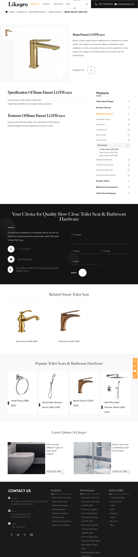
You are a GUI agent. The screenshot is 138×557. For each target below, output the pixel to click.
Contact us (84, 70)
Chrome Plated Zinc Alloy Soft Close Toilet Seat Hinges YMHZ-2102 (90, 532)
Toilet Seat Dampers (106, 193)
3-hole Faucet (101, 140)
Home (11, 12)
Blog (112, 514)
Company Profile (117, 487)
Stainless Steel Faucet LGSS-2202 (90, 544)
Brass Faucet (102, 145)
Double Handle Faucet (104, 165)
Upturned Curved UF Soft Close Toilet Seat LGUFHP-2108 (90, 491)
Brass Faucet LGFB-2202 (108, 152)
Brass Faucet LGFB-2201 (109, 149)
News (68, 4)
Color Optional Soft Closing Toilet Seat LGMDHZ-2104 (89, 518)
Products (34, 4)
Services (114, 510)
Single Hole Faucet (103, 119)
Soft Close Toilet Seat (61, 487)
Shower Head (102, 181)
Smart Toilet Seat (59, 491)
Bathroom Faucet (104, 114)
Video (112, 495)
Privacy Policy (115, 554)
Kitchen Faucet (103, 107)
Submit (79, 273)
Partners (114, 502)
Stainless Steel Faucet (104, 170)
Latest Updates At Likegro (69, 432)
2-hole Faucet (101, 130)
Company (46, 4)
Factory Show (116, 491)
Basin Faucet (101, 135)
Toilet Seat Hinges (105, 101)
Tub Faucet (100, 125)
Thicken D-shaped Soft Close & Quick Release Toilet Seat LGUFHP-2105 (89, 504)
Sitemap (103, 554)
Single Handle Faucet (104, 160)
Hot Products (87, 479)
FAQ (112, 499)
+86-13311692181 (105, 4)
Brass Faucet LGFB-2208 (108, 155)
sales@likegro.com (126, 4)
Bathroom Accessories (107, 187)
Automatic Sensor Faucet (105, 175)
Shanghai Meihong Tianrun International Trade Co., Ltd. (51, 554)
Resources (58, 4)
